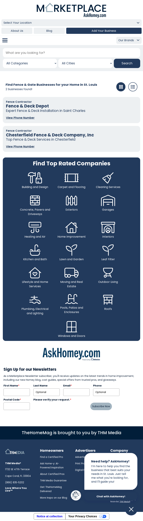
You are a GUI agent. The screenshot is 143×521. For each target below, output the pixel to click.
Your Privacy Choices (82, 516)
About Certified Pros (52, 474)
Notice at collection (50, 516)
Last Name (40, 385)
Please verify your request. (52, 399)
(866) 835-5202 (14, 482)
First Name (11, 385)
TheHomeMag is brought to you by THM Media (71, 433)
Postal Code (12, 399)
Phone (97, 385)
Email (67, 385)
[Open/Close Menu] (4, 40)
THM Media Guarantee (53, 480)
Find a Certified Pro (51, 457)
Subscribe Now (101, 406)
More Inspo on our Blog (53, 497)
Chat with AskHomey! (110, 496)
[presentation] (60, 409)
